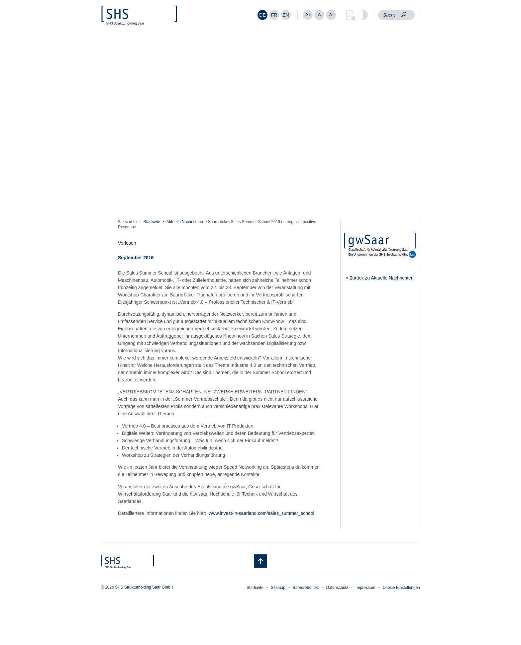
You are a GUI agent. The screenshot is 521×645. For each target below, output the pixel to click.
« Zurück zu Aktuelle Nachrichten (380, 278)
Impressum (365, 587)
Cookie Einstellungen (401, 587)
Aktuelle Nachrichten (184, 221)
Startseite (152, 221)
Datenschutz (337, 587)
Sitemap (278, 587)
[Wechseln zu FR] (274, 15)
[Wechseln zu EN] (286, 15)
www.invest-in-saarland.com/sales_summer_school (261, 513)
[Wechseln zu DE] (262, 15)
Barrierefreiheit (306, 587)
